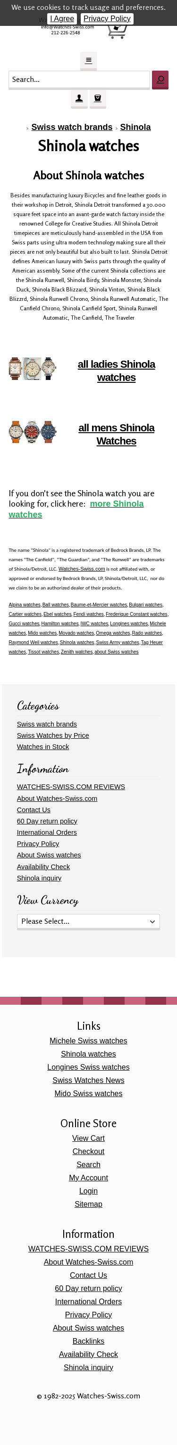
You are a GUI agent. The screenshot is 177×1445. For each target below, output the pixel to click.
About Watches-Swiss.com (57, 798)
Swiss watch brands (71, 127)
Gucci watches (23, 623)
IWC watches (94, 623)
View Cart (88, 1138)
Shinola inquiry (39, 878)
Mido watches (42, 633)
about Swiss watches (116, 651)
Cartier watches (24, 614)
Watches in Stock (43, 747)
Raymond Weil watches (33, 642)
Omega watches (113, 633)
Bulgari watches (145, 604)
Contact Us (34, 810)
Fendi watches (88, 614)
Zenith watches (77, 651)
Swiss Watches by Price (53, 735)
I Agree (62, 19)
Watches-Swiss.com (82, 569)
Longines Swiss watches (88, 1067)
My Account (88, 1178)
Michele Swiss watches (88, 1041)
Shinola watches (77, 642)
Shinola (135, 127)
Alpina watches (24, 604)
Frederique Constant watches (137, 614)
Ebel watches (57, 614)
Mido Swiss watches (88, 1094)
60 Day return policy (47, 821)
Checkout (89, 1151)
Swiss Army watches (117, 642)
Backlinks (89, 1341)
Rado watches (147, 633)
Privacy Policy (107, 19)
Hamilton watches (59, 623)
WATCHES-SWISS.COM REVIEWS (71, 787)
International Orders (47, 832)
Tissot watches (43, 651)
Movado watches (76, 633)
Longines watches (129, 623)
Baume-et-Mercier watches (99, 604)
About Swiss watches (49, 855)
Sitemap (88, 1204)
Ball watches (55, 604)
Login (88, 1191)
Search (88, 1165)
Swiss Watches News (88, 1080)
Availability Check (43, 867)
